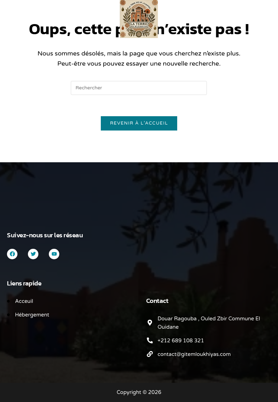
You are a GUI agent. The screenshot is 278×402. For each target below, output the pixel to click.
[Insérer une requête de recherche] (139, 88)
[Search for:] (26, 13)
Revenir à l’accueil (139, 123)
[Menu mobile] (17, 13)
